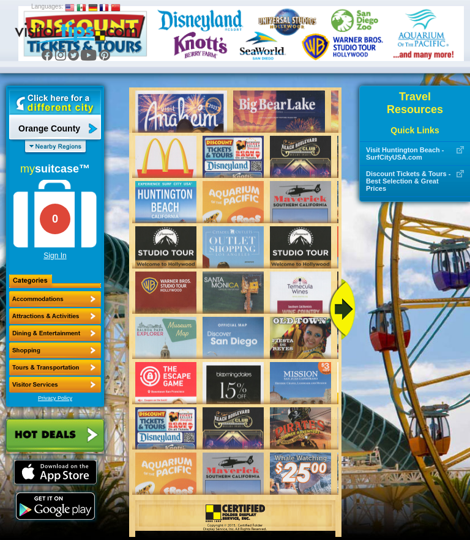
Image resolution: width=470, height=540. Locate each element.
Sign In (54, 255)
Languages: (47, 6)
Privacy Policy (55, 398)
